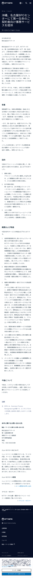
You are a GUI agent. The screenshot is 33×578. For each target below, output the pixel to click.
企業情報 (4, 528)
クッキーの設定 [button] (10, 565)
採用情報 (4, 536)
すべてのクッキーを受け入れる (16, 574)
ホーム (3, 11)
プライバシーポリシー (22, 555)
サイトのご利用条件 (6, 555)
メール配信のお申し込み (23, 486)
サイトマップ (5, 553)
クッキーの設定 (16, 570)
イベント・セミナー (25, 501)
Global (10, 523)
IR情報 (3, 532)
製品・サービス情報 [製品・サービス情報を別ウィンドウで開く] (7, 544)
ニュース (9, 11)
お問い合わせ (20, 553)
